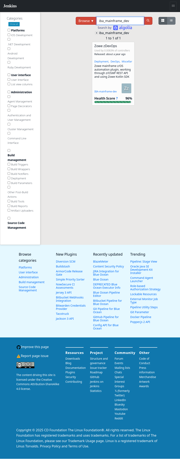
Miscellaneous (130, 61)
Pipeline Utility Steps (144, 307)
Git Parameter (139, 312)
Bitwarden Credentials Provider (71, 307)
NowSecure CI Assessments (65, 285)
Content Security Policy (108, 266)
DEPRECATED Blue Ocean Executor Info (107, 285)
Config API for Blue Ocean (106, 326)
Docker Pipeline (140, 317)
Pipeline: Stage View (143, 261)
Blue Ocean (101, 279)
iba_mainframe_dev (114, 33)
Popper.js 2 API (140, 322)
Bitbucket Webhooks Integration (70, 299)
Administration (29, 277)
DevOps (115, 61)
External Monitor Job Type (144, 300)
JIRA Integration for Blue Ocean (106, 272)
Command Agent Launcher (141, 279)
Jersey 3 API (63, 292)
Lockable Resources (143, 294)
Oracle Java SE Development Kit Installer (141, 269)
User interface (28, 272)
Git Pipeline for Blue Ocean (106, 310)
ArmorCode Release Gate (69, 272)
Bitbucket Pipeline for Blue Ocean (107, 302)
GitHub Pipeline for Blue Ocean (106, 318)
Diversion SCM (65, 261)
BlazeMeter (100, 261)
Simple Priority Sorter (70, 279)
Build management (32, 282)
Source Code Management (28, 288)
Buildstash (63, 266)
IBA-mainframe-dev (105, 91)
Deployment (101, 61)
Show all (14, 24)
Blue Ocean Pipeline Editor (106, 294)
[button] (113, 73)
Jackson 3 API (65, 319)
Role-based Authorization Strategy (145, 287)
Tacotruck (62, 314)
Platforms (25, 267)
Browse (86, 21)
